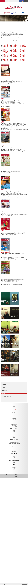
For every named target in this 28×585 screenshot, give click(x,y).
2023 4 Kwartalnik (5, 54)
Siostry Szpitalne (3, 399)
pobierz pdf (2, 145)
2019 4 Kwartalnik (14, 49)
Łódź (14, 432)
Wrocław (14, 437)
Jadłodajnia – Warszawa (14, 450)
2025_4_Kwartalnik (5, 44)
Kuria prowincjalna (4, 390)
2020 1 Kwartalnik (14, 48)
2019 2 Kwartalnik (14, 51)
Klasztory (14, 417)
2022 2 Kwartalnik (5, 59)
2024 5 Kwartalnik (5, 49)
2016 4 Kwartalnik (14, 59)
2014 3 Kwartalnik (22, 50)
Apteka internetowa (14, 466)
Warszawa (14, 436)
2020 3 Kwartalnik (14, 47)
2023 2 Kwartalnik (5, 56)
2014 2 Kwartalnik (22, 51)
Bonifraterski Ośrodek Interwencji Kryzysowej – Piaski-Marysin (14, 446)
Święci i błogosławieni (14, 424)
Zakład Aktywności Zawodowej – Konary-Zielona (14, 444)
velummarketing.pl (15, 476)
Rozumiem (24, 584)
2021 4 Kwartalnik (5, 61)
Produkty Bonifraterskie (4, 401)
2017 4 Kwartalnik (14, 56)
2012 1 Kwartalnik (22, 58)
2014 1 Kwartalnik (22, 52)
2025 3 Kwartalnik (5, 45)
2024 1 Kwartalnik (5, 53)
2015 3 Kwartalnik (22, 45)
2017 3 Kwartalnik (14, 57)
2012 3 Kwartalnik (22, 57)
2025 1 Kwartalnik (5, 47)
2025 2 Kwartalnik (5, 46)
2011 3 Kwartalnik (22, 60)
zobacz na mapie (14, 409)
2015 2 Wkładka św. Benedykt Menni (23, 47)
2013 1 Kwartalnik (22, 55)
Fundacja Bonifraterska (14, 441)
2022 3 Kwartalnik (5, 58)
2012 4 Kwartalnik (22, 56)
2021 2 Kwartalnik (14, 44)
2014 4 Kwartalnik (22, 49)
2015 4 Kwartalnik (22, 44)
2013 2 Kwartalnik (22, 54)
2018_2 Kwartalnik (14, 54)
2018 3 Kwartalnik (14, 53)
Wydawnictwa (3, 393)
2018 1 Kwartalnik (14, 55)
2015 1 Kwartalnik (22, 48)
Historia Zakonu (3, 384)
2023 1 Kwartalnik (5, 57)
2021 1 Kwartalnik (14, 45)
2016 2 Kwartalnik (14, 61)
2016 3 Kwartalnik (14, 60)
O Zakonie (14, 412)
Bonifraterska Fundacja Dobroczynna (14, 442)
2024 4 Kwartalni (4, 50)
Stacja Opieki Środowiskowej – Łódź (14, 447)
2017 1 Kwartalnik (14, 58)
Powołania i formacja (14, 419)
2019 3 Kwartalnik (14, 50)
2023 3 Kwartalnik (5, 55)
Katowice (14, 430)
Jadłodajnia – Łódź (14, 451)
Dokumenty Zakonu (4, 387)
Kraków (14, 431)
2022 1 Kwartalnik (5, 60)
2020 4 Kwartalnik (14, 46)
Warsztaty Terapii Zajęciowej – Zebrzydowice (14, 443)
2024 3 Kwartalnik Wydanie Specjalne (5, 52)
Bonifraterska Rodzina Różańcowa (6, 396)
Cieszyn (14, 468)
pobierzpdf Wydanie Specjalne (5, 252)
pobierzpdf (2, 99)
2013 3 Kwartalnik (22, 53)
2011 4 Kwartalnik (22, 59)
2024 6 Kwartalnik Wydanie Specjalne (5, 48)
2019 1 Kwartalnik (14, 52)
